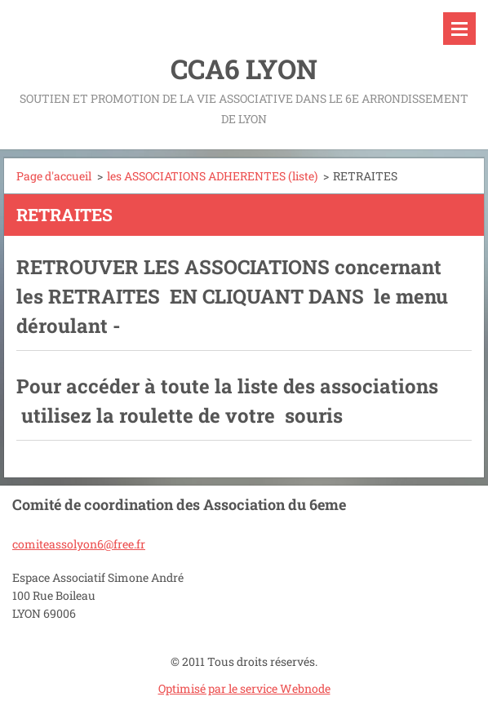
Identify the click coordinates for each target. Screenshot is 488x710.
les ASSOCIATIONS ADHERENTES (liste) (212, 176)
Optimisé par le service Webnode (244, 688)
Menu (459, 28)
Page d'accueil (53, 176)
